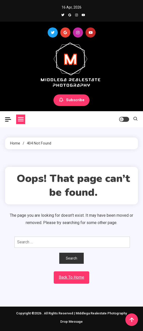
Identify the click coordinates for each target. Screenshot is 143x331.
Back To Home (71, 277)
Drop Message (71, 321)
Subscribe (71, 100)
